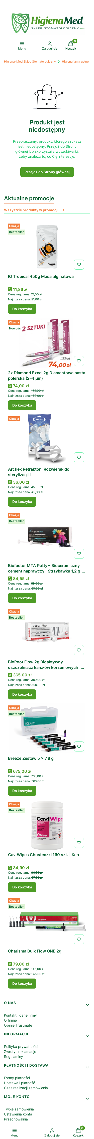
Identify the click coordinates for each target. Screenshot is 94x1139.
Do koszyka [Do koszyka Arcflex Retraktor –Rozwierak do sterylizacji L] (22, 501)
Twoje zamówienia (19, 1109)
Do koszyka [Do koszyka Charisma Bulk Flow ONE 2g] (22, 983)
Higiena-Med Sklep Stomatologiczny (30, 61)
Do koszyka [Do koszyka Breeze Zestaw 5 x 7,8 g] (22, 791)
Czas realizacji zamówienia (26, 1088)
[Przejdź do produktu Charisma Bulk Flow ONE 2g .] (47, 921)
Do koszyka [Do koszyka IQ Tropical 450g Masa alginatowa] (22, 309)
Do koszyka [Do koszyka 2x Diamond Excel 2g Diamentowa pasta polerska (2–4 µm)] (22, 405)
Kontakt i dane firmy (20, 1015)
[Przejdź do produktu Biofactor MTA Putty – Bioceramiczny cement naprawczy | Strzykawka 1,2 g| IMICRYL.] (47, 536)
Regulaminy (13, 1056)
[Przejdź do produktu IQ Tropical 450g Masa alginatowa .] (47, 247)
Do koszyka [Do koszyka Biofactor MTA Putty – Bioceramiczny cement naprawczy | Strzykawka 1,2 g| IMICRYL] (22, 598)
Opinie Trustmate (18, 1025)
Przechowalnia (16, 1119)
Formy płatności (17, 1078)
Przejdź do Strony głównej (47, 172)
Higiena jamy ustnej (75, 61)
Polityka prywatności (21, 1046)
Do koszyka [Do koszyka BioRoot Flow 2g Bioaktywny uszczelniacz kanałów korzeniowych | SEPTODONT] (22, 694)
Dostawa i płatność (19, 1083)
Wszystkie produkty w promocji (34, 210)
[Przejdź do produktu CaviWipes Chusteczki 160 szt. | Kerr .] (47, 825)
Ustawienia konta (18, 1114)
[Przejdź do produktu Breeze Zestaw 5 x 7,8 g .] (47, 728)
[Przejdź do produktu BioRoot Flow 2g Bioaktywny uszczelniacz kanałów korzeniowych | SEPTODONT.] (47, 632)
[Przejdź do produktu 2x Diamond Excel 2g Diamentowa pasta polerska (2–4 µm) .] (47, 343)
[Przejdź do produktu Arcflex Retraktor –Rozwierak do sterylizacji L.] (47, 439)
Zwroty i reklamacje (20, 1051)
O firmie (10, 1020)
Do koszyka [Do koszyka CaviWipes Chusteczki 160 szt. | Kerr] (22, 887)
